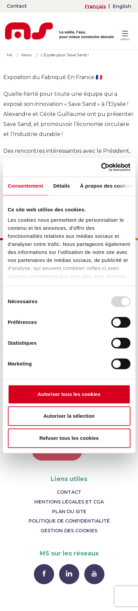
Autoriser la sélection (69, 416)
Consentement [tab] (25, 186)
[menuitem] (95, 6)
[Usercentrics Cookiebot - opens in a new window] (101, 167)
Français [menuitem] (95, 6)
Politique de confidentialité (69, 521)
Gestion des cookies (69, 531)
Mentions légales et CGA (69, 502)
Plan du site (69, 511)
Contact (17, 6)
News (26, 54)
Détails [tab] (61, 186)
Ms (9, 54)
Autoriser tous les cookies (69, 394)
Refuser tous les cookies (69, 438)
